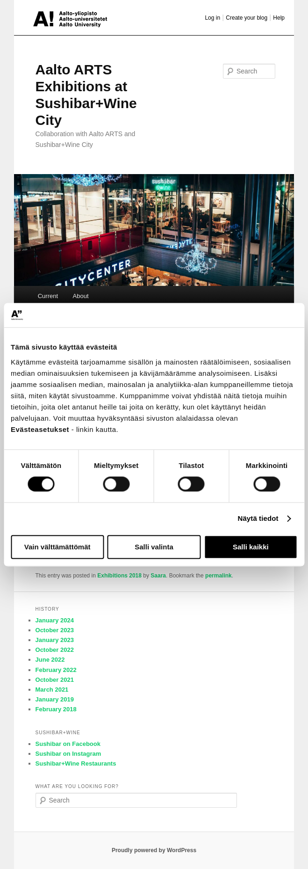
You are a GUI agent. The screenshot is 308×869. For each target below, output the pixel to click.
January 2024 (55, 620)
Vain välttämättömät (57, 547)
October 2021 (55, 679)
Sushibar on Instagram (68, 753)
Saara (158, 575)
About (81, 295)
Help (279, 18)
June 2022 (50, 659)
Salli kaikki (251, 547)
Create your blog (246, 18)
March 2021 (52, 689)
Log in (212, 18)
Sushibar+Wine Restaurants (76, 763)
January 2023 (55, 639)
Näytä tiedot (258, 519)
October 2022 (55, 649)
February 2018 (56, 709)
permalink (218, 575)
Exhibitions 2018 (119, 575)
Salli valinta (154, 547)
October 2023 (55, 630)
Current (48, 295)
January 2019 (55, 699)
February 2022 (56, 669)
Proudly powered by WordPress (154, 850)
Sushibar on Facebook (68, 743)
